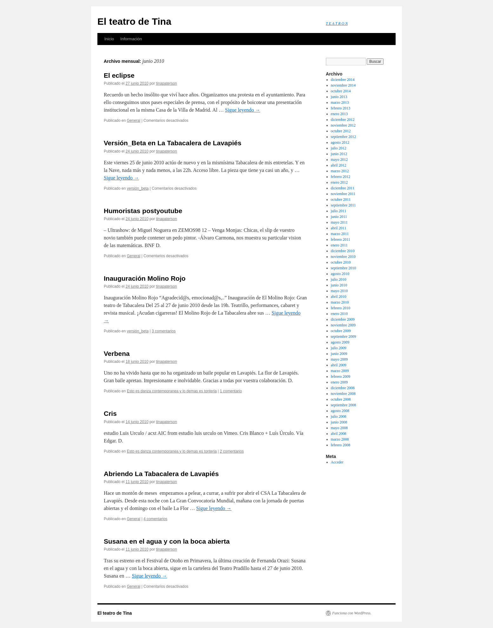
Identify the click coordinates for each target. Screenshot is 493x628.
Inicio (109, 38)
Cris (110, 413)
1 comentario (231, 391)
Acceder (337, 462)
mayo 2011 (339, 222)
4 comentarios (155, 519)
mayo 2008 (339, 428)
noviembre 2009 (343, 325)
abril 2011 (338, 228)
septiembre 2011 (343, 205)
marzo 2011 (340, 234)
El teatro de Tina (134, 21)
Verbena (117, 353)
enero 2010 (339, 313)
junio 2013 (339, 97)
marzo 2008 (340, 439)
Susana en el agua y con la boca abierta (167, 541)
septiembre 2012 (343, 136)
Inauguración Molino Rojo (145, 278)
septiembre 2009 (343, 336)
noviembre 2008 (343, 393)
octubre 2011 (341, 199)
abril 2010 (338, 296)
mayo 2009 (339, 359)
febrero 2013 (341, 108)
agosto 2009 (340, 342)
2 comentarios (232, 451)
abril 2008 (338, 433)
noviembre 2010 (343, 256)
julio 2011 (338, 211)
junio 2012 (339, 154)
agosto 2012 (340, 142)
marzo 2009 (340, 371)
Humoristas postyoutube (143, 210)
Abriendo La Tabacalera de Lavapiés (161, 473)
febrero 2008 (341, 445)
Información (131, 38)
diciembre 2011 (343, 188)
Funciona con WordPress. (351, 613)
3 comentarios (163, 331)
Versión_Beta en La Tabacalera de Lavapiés (172, 143)
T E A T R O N (337, 23)
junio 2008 (339, 422)
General (134, 120)
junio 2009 (339, 353)
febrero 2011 (340, 239)
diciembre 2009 (343, 319)
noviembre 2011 (343, 194)
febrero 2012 (341, 176)
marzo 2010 (340, 302)
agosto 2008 (340, 411)
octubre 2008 (341, 399)
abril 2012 (338, 165)
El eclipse (119, 75)
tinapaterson (166, 83)
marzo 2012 (340, 171)
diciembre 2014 (343, 79)
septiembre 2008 (343, 405)
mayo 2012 (339, 159)
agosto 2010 (340, 273)
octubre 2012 (341, 131)
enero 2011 (339, 245)
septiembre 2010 (343, 268)
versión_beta (138, 188)
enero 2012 (339, 182)
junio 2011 (339, 216)
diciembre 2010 (343, 251)
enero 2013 (339, 114)
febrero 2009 (341, 376)
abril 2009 (338, 365)
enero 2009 (339, 382)
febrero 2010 (341, 308)
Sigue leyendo (242, 110)
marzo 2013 (340, 102)
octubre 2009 (341, 331)
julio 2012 (338, 148)
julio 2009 (338, 348)
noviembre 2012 (343, 125)
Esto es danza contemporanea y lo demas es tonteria (172, 391)
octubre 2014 (341, 91)
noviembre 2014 (343, 85)
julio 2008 (338, 416)
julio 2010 (338, 279)
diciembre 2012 (343, 119)
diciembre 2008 (343, 388)
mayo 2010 (339, 291)
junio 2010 (339, 285)
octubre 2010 (341, 262)
